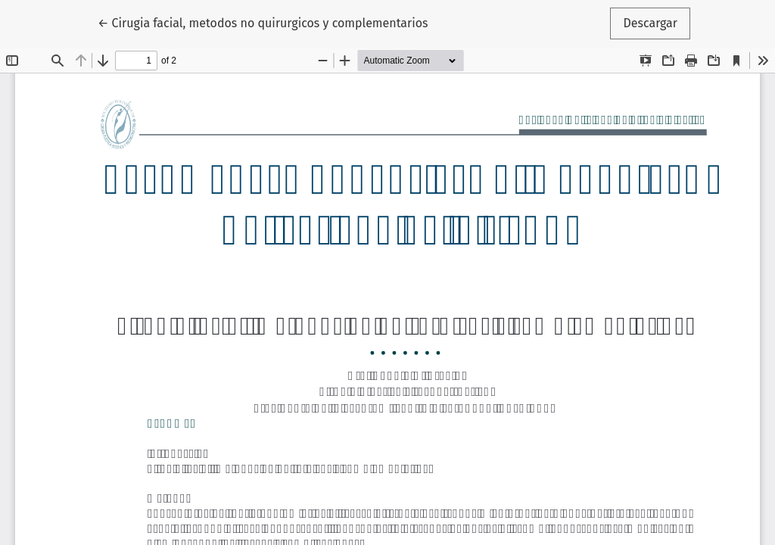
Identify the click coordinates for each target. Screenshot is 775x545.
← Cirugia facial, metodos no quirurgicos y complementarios (263, 22)
